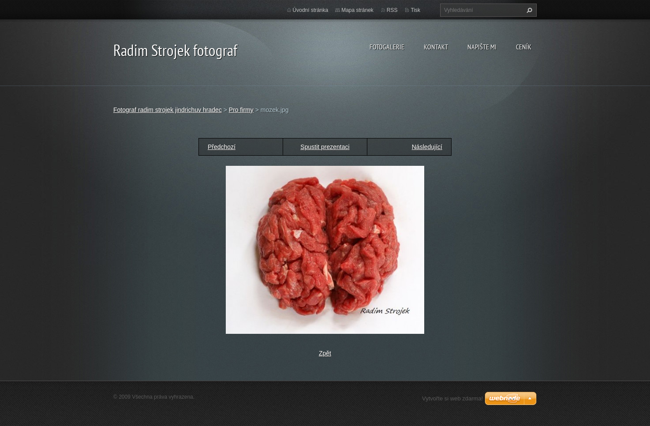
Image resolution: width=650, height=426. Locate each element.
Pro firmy (241, 109)
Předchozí (221, 146)
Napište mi (482, 46)
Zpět (325, 353)
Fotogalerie (387, 46)
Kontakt (436, 46)
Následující (427, 146)
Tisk (415, 10)
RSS (392, 10)
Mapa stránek (357, 10)
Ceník (523, 46)
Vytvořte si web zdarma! (452, 398)
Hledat (528, 10)
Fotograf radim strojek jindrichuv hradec (167, 109)
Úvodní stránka (311, 10)
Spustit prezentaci (324, 146)
